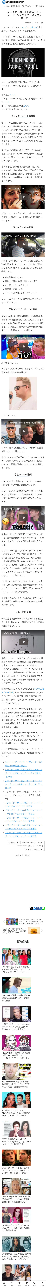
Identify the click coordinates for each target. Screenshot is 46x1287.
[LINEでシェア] (43, 908)
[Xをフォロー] (21, 1209)
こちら (12, 95)
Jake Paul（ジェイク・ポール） (33, 842)
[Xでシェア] (31, 908)
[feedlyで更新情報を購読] (28, 1209)
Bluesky (27, 1183)
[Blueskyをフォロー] (24, 1209)
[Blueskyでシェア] (34, 908)
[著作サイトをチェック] (17, 1209)
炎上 (18, 842)
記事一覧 (10, 1198)
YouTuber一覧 (22, 1198)
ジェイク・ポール (29, 27)
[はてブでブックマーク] (40, 908)
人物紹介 (11, 842)
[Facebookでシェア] (37, 908)
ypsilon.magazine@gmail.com (19, 1195)
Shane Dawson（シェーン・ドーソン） (31, 846)
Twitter (19, 1183)
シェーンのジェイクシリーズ (34, 849)
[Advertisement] (23, 880)
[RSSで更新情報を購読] (23, 1214)
